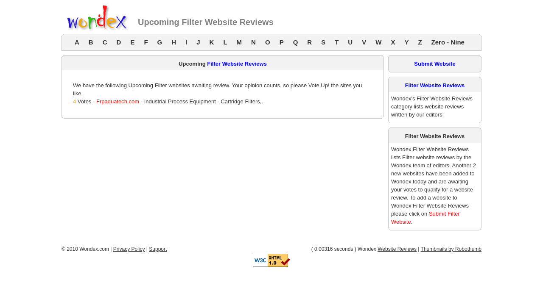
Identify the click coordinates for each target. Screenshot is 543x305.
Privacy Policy (129, 249)
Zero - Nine (448, 42)
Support (158, 249)
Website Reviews (397, 249)
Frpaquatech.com (117, 101)
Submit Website (434, 64)
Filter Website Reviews (237, 64)
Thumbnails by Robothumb (451, 249)
